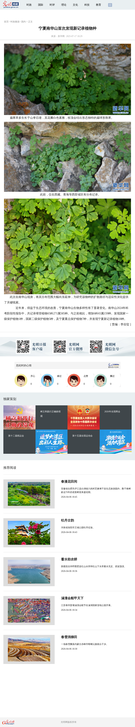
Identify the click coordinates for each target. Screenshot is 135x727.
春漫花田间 (58, 481)
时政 (29, 4)
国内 (23, 21)
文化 (75, 4)
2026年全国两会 (112, 411)
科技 (87, 4)
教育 (98, 4)
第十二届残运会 (16, 436)
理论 (63, 4)
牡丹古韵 (56, 520)
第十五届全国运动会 (82, 436)
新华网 (61, 36)
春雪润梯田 (58, 637)
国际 (40, 4)
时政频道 (14, 21)
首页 (6, 21)
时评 (52, 4)
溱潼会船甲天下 (61, 598)
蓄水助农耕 (58, 559)
